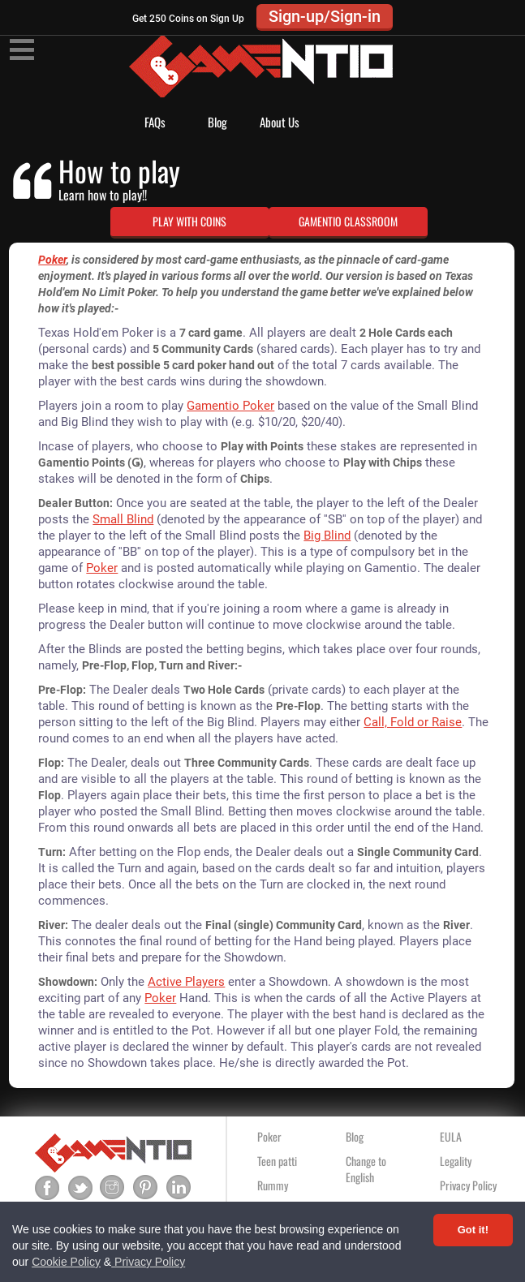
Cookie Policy (66, 1261)
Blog (217, 122)
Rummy (272, 1185)
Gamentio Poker (230, 405)
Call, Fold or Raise (413, 722)
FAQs (155, 122)
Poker (52, 259)
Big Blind (327, 535)
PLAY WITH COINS (189, 221)
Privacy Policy (148, 1261)
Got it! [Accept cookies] (473, 1230)
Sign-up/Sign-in (325, 16)
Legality (455, 1160)
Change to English (366, 1168)
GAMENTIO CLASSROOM (348, 221)
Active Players (186, 981)
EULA (451, 1136)
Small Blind (123, 519)
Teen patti (277, 1160)
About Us (279, 122)
